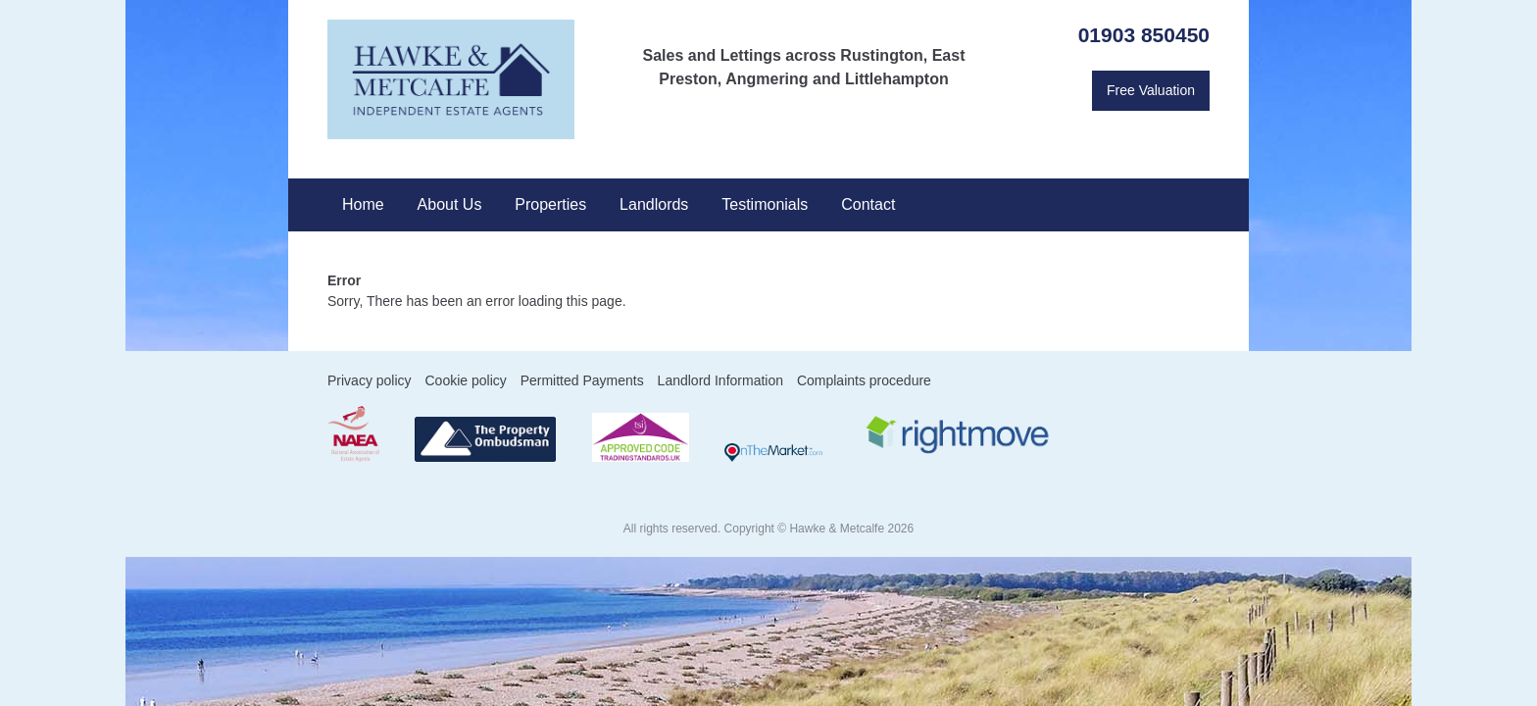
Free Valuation (1151, 90)
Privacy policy (369, 380)
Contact (868, 204)
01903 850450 (1144, 35)
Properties (550, 204)
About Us (450, 204)
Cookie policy (465, 380)
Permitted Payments (582, 380)
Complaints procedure (864, 380)
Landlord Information (720, 380)
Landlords (654, 204)
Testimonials (764, 204)
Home (363, 204)
